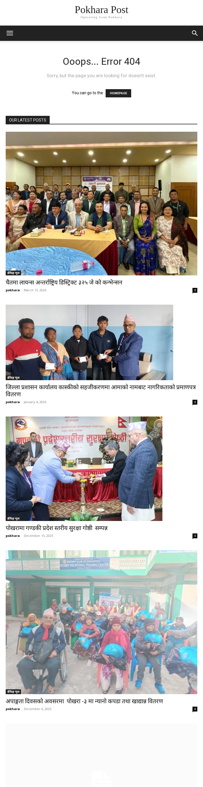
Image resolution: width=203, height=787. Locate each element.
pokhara (13, 290)
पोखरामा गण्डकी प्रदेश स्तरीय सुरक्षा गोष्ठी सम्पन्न (57, 528)
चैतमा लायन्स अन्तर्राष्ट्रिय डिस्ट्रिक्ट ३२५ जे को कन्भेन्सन (64, 282)
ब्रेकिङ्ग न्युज (13, 273)
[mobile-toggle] (10, 33)
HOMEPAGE (118, 93)
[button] (195, 33)
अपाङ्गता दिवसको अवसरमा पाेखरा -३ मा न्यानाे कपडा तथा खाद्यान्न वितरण (84, 701)
